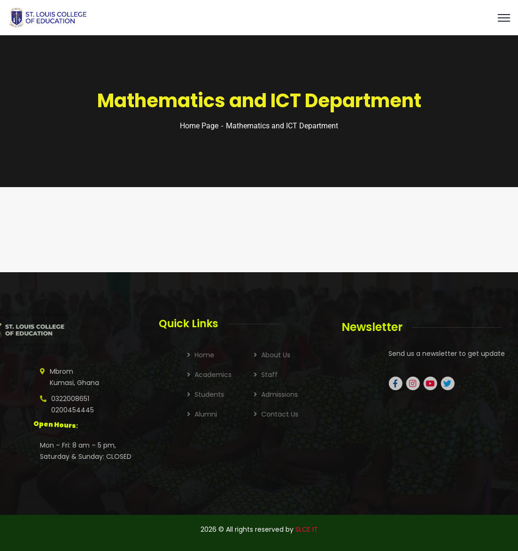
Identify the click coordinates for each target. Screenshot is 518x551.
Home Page (199, 125)
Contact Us (321, 414)
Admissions (320, 394)
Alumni (247, 414)
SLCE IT (306, 529)
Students (250, 394)
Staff (310, 374)
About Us (317, 355)
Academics (254, 374)
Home (245, 355)
